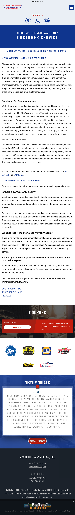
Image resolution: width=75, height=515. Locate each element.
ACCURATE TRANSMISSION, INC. (22, 51)
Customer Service (58, 51)
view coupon (17, 338)
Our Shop (43, 51)
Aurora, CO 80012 (51, 32)
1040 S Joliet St (37, 32)
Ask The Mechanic (12, 292)
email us (18, 175)
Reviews (6, 296)
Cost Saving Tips (11, 289)
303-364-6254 (23, 32)
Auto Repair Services (37, 473)
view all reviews (37, 451)
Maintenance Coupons (37, 477)
